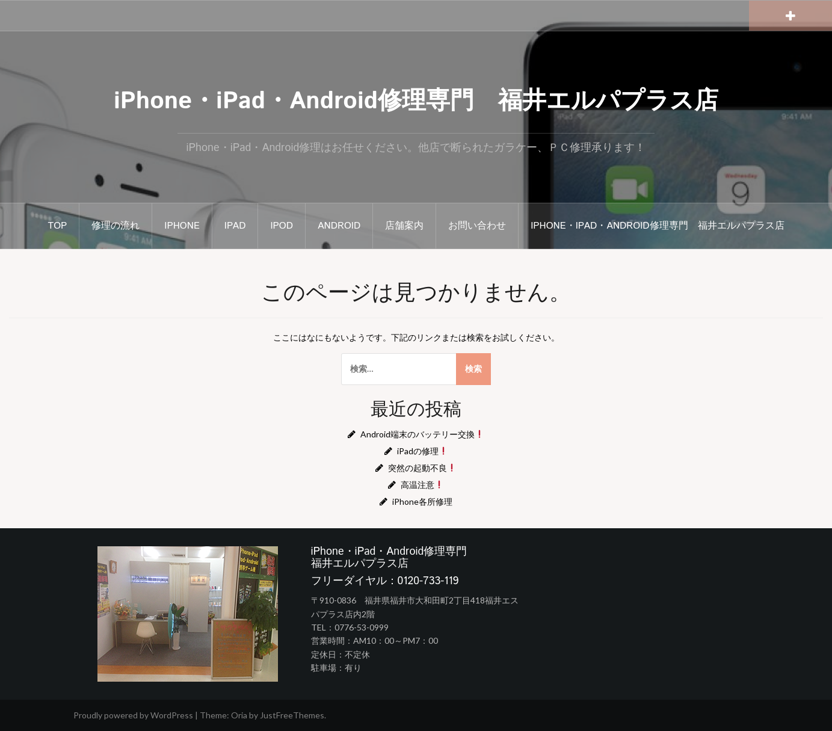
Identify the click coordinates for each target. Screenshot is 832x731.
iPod (281, 226)
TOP (57, 226)
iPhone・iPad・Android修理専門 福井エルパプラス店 (416, 101)
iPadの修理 (422, 451)
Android (339, 226)
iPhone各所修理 (422, 501)
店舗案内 (404, 226)
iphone (182, 226)
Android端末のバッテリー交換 (422, 434)
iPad (235, 226)
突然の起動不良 (422, 468)
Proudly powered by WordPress (133, 715)
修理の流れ (115, 226)
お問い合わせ (477, 226)
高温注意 (422, 485)
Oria (239, 715)
